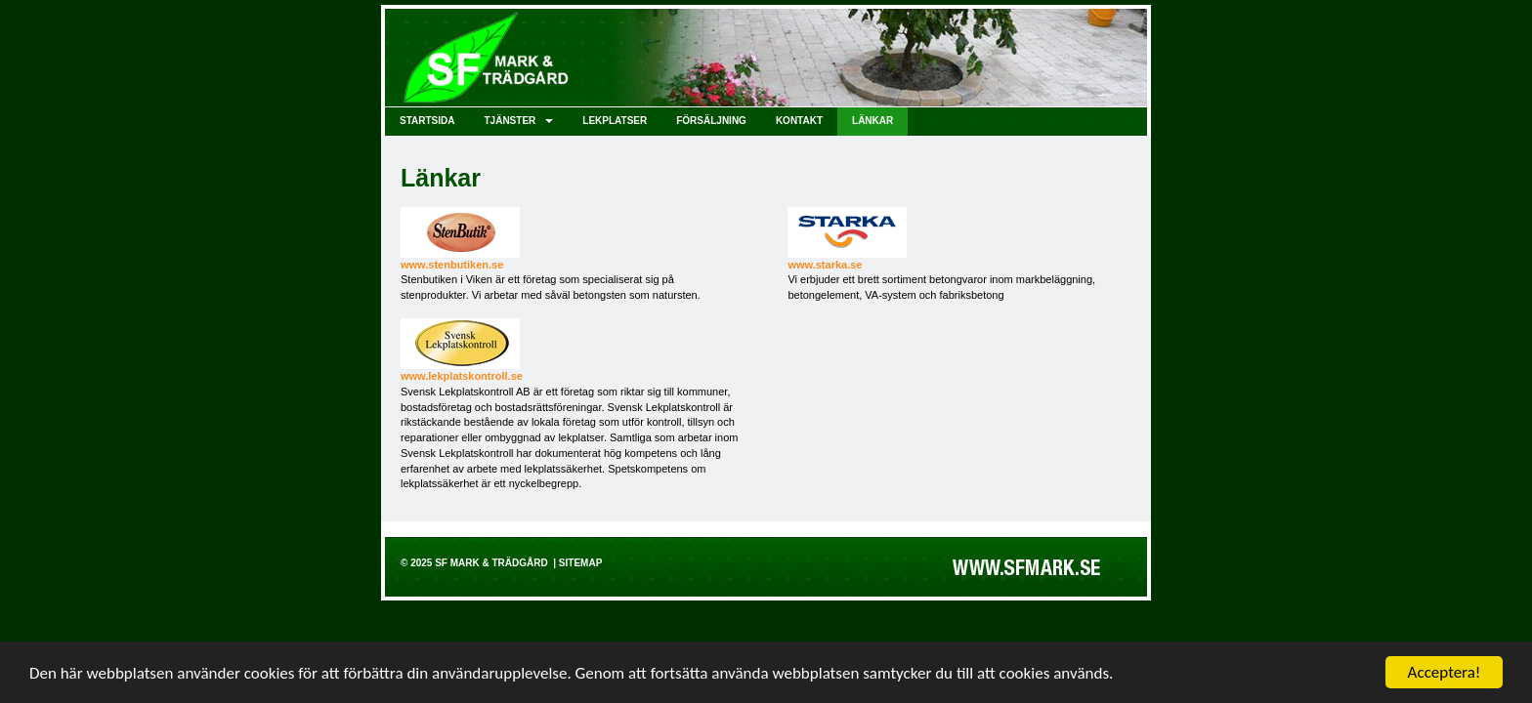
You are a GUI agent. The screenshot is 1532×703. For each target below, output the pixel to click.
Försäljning (711, 120)
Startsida (427, 120)
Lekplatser (614, 120)
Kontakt (799, 120)
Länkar (872, 120)
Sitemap (580, 563)
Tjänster (518, 120)
